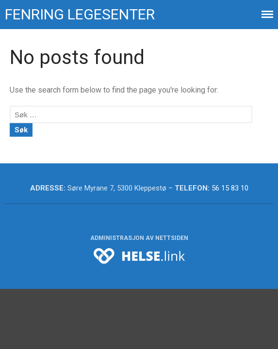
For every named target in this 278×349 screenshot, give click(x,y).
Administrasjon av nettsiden (139, 238)
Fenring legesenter (80, 14)
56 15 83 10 (230, 188)
